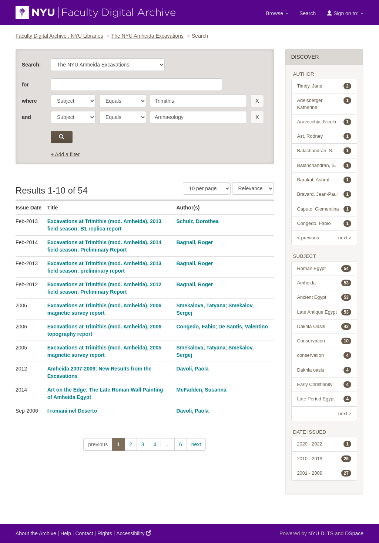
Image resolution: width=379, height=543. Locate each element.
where (29, 101)
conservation (324, 355)
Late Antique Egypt (324, 312)
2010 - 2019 (324, 458)
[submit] (62, 137)
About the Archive (36, 533)
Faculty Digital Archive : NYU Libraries (59, 36)
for (25, 85)
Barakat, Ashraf (324, 180)
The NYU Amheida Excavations (147, 36)
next (196, 444)
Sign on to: (345, 13)
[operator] (122, 101)
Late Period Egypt (324, 399)
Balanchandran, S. (324, 165)
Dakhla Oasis (324, 326)
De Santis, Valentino (243, 326)
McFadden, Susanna (201, 390)
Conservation (324, 341)
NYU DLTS (320, 533)
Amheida (324, 283)
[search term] (198, 101)
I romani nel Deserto (72, 411)
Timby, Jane (324, 86)
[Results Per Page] (207, 188)
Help (65, 533)
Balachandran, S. (324, 150)
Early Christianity (324, 384)
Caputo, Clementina (324, 209)
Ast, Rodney (324, 136)
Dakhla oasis (324, 370)
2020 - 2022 (324, 444)
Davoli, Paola (192, 369)
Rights (104, 533)
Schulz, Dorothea (197, 221)
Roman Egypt (324, 268)
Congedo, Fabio (195, 326)
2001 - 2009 (324, 473)
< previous (308, 237)
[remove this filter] (257, 101)
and (26, 117)
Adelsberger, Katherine (324, 103)
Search (307, 13)
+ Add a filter (65, 154)
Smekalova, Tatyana (200, 305)
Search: (31, 65)
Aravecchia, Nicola (324, 122)
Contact (84, 533)
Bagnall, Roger (194, 242)
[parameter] (73, 101)
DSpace (354, 533)
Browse (277, 13)
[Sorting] (253, 188)
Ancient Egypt (324, 297)
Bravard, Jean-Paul (324, 194)
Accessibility (133, 533)
